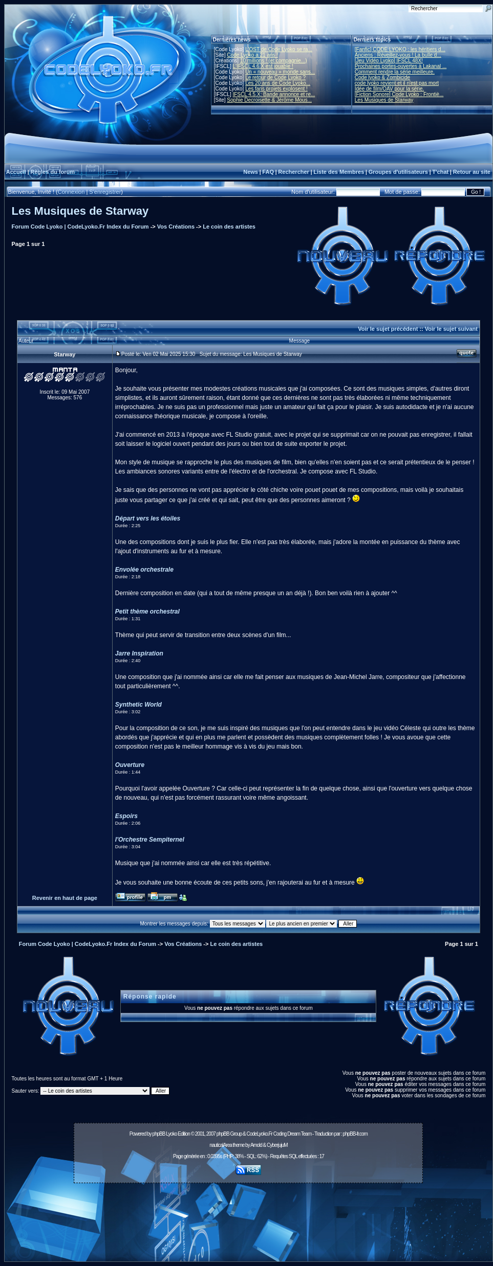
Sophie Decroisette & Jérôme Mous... (269, 100)
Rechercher (293, 172)
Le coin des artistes (229, 226)
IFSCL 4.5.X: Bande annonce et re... (273, 94)
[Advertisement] (248, 1225)
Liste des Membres (338, 172)
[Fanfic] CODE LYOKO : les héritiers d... (400, 49)
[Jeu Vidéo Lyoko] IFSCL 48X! (389, 60)
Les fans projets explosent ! (276, 89)
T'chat (440, 172)
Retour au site (471, 172)
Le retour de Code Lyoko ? (275, 77)
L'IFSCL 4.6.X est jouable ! (262, 66)
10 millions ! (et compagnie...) (273, 60)
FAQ (268, 172)
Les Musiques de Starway (384, 100)
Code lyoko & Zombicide (382, 77)
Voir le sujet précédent (388, 329)
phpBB (158, 1134)
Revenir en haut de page (64, 898)
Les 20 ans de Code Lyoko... (277, 83)
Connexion (71, 192)
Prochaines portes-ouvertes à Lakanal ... (401, 66)
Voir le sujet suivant (451, 329)
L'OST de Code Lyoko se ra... (278, 49)
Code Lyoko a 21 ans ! (252, 55)
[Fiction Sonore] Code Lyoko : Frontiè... (399, 94)
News (250, 172)
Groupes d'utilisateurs (398, 172)
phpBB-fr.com (355, 1134)
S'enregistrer (105, 192)
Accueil (16, 172)
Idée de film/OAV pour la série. (389, 89)
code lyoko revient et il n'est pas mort (397, 83)
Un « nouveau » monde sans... (280, 72)
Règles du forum (52, 172)
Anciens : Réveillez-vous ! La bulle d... (398, 55)
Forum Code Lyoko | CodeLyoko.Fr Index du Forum (80, 226)
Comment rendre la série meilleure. (395, 72)
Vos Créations (176, 226)
